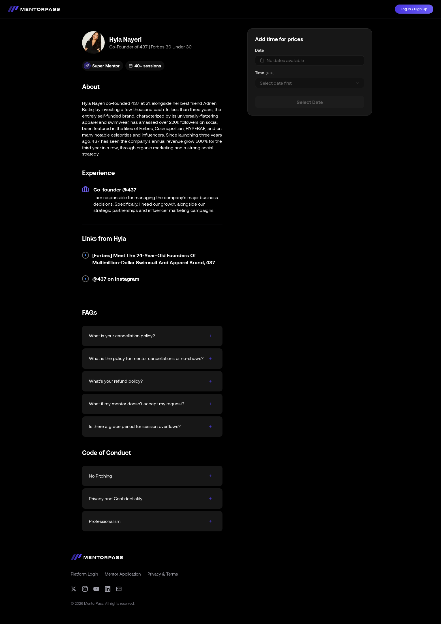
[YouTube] (96, 589)
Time (259, 72)
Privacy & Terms (162, 573)
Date (259, 50)
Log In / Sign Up (414, 9)
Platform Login (84, 573)
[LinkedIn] (107, 589)
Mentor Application (123, 573)
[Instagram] (85, 589)
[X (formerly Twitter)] (73, 589)
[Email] (119, 589)
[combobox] (309, 83)
